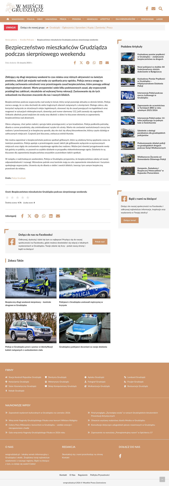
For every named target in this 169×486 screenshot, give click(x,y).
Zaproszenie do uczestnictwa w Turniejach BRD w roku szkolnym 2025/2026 (151, 107)
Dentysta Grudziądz (57, 377)
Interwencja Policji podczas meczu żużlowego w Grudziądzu (150, 95)
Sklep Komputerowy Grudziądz (62, 386)
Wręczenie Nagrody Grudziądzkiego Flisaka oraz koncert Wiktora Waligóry (43, 420)
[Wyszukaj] (160, 8)
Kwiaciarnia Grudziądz (19, 381)
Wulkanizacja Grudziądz (99, 386)
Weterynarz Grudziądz (58, 381)
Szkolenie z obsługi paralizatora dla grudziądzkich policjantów (151, 132)
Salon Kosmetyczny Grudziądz (22, 386)
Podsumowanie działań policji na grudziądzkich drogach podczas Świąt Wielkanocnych (151, 145)
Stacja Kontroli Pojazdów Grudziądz (25, 377)
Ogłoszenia (51, 19)
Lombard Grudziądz (136, 377)
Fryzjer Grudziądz (135, 381)
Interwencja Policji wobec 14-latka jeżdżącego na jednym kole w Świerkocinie (151, 120)
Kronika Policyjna (27, 40)
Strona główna (11, 40)
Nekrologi (92, 19)
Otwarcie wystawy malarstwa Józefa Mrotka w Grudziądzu (118, 420)
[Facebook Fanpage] (146, 8)
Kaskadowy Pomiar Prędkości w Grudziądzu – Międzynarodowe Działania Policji (151, 82)
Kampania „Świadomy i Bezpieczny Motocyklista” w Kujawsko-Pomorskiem (150, 170)
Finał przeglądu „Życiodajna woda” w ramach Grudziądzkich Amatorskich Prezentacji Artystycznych (124, 414)
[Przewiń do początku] (162, 479)
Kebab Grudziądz (16, 390)
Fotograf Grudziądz (96, 381)
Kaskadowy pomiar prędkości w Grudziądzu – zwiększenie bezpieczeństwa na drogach (151, 56)
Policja (30, 19)
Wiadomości (18, 19)
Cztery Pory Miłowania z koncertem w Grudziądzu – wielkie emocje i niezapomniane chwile (40, 426)
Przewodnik (147, 19)
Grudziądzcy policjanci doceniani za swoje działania (83, 346)
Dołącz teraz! (130, 220)
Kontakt (65, 457)
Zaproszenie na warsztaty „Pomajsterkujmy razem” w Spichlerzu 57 (122, 432)
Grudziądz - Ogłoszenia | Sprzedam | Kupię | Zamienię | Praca (81, 27)
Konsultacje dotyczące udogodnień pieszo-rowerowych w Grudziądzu (123, 425)
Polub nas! (100, 241)
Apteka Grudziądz (96, 377)
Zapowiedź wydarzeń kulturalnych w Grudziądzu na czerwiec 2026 (39, 412)
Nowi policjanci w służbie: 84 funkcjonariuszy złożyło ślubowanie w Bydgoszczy (151, 69)
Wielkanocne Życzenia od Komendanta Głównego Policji (151, 158)
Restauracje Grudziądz (137, 386)
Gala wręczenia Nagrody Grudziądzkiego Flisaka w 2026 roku (37, 432)
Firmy (40, 19)
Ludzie (159, 19)
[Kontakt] (153, 8)
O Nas (72, 475)
